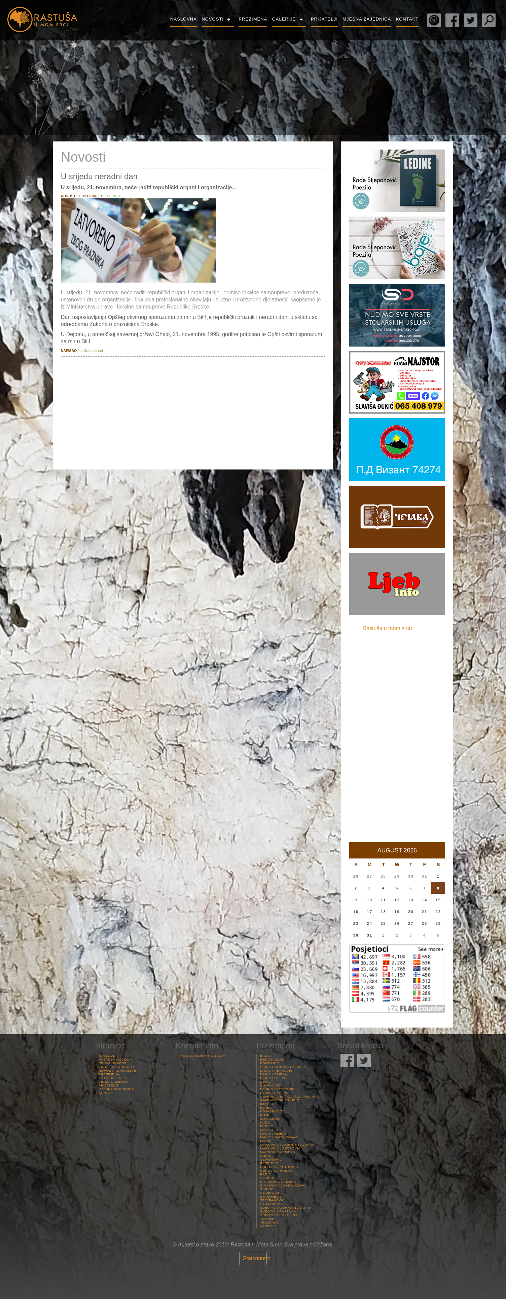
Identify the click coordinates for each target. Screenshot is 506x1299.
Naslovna (183, 19)
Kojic (265, 1115)
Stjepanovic (272, 1200)
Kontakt (407, 19)
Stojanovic (271, 1204)
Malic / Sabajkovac (279, 1137)
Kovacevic (270, 1119)
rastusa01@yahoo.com (202, 1056)
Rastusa (42, 19)
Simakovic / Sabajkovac (283, 1185)
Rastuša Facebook (452, 20)
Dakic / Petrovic (276, 1070)
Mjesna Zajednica (366, 19)
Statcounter (256, 1258)
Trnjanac (269, 1222)
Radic (265, 1174)
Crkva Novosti (113, 1063)
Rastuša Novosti (116, 1059)
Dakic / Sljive (273, 1078)
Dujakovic (270, 1085)
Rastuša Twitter (470, 20)
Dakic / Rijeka (273, 1074)
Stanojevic (271, 1196)
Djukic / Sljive (274, 1093)
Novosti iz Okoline (117, 1070)
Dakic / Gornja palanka (283, 1067)
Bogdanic (269, 1063)
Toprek (267, 1219)
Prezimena (253, 19)
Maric (266, 1141)
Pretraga (489, 20)
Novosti (213, 19)
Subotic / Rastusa (278, 1211)
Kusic (265, 1122)
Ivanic (266, 1107)
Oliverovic (271, 1159)
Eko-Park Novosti (116, 1067)
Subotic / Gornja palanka (285, 1207)
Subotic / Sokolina (279, 1215)
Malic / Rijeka (273, 1133)
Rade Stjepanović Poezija (434, 20)
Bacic (265, 1056)
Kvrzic (266, 1126)
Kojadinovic (272, 1111)
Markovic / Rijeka (277, 1152)
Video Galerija (113, 1081)
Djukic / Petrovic (277, 1089)
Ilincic (266, 1104)
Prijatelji (324, 19)
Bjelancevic (272, 1059)
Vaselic (267, 1226)
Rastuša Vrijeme (453, 59)
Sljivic (267, 1189)
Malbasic (269, 1130)
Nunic (266, 1156)
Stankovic (270, 1193)
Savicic (267, 1178)
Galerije (284, 19)
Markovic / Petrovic (280, 1148)
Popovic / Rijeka (276, 1170)
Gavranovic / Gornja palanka (289, 1096)
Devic (265, 1081)
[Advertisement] (193, 407)
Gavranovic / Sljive (279, 1100)
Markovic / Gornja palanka (287, 1144)
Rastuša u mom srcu (387, 628)
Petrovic (269, 1163)
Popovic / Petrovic (279, 1167)
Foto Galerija (113, 1078)
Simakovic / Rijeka (278, 1181)
